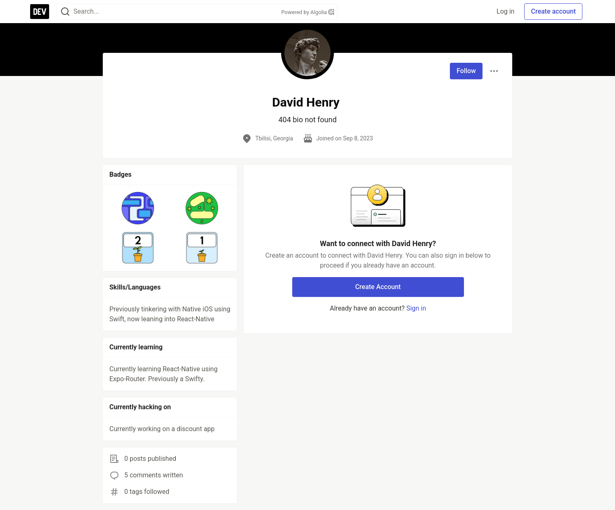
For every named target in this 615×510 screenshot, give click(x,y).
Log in (505, 11)
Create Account (378, 287)
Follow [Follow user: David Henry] (466, 71)
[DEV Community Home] (39, 11)
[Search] (65, 11)
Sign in (416, 308)
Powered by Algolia (307, 12)
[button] (138, 208)
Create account (553, 11)
